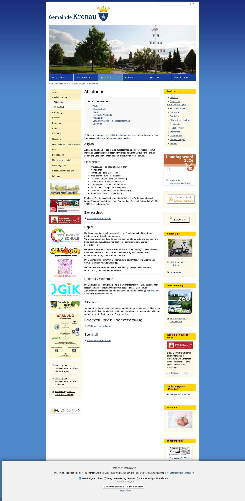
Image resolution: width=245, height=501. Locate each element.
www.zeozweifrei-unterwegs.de (178, 320)
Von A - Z (174, 97)
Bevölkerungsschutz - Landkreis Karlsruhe (65, 393)
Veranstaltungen (177, 139)
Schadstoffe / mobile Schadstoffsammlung (112, 121)
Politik (129, 77)
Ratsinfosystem (177, 128)
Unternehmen (176, 135)
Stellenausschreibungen (63, 171)
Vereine (173, 143)
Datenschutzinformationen (182, 473)
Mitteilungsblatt (59, 165)
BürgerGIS (180, 219)
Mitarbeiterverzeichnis (62, 160)
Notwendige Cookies (92, 478)
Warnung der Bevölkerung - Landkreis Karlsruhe (66, 381)
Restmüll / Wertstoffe (102, 115)
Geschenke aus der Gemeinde (66, 144)
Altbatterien (98, 118)
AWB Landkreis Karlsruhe (99, 218)
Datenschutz (166, 8)
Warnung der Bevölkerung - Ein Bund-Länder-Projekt (66, 368)
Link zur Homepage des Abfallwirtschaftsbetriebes (110, 135)
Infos (54, 149)
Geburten (56, 139)
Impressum (153, 8)
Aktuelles (58, 77)
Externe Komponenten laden (153, 478)
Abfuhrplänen (153, 291)
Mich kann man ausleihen (177, 263)
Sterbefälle (175, 132)
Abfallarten (93, 84)
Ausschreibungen (178, 108)
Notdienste (175, 124)
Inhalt (133, 8)
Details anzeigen (125, 481)
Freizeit (154, 77)
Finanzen (56, 118)
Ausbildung (57, 112)
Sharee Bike (175, 272)
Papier (96, 112)
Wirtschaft (181, 77)
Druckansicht (181, 8)
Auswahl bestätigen (114, 487)
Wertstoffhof (59, 107)
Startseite (124, 8)
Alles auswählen (135, 487)
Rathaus (105, 77)
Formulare (56, 123)
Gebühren (56, 133)
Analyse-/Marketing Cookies (121, 478)
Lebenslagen (58, 155)
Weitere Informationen (180, 394)
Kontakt (142, 8)
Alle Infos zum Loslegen (178, 373)
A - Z (54, 92)
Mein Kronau (84, 77)
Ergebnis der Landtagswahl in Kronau (180, 181)
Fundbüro (56, 128)
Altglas (96, 106)
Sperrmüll (97, 124)
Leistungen (57, 176)
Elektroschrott (99, 109)
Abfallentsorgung (78, 84)
